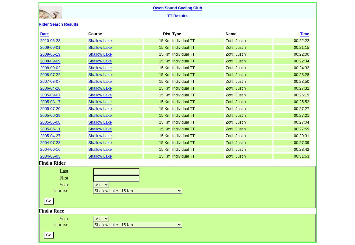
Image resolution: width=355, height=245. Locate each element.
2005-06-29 (50, 115)
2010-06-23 (50, 40)
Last (64, 171)
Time (304, 34)
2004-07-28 (50, 142)
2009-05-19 (50, 54)
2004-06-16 (50, 149)
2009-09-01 (50, 47)
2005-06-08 (50, 122)
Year (63, 184)
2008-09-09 (50, 61)
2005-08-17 (50, 101)
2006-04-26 (50, 88)
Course (61, 190)
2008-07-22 (50, 74)
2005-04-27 (50, 135)
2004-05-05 (50, 156)
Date (44, 34)
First (63, 177)
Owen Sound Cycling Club (177, 8)
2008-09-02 (50, 67)
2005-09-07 (50, 95)
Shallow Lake (100, 40)
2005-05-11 (50, 129)
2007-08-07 (50, 81)
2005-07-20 (50, 108)
